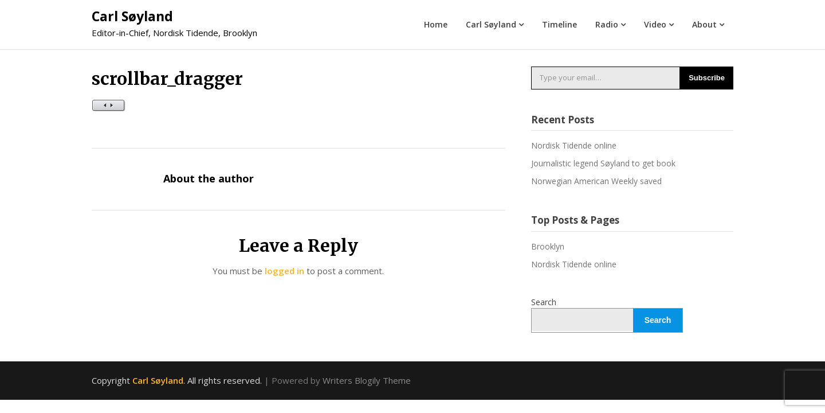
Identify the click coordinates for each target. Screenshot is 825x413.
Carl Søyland (132, 16)
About (704, 24)
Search (543, 302)
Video (655, 24)
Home (435, 24)
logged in (284, 270)
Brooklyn (547, 246)
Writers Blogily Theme (367, 380)
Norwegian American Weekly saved (596, 181)
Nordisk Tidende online (573, 145)
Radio (606, 24)
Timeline (559, 24)
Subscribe (707, 77)
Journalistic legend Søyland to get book (603, 163)
